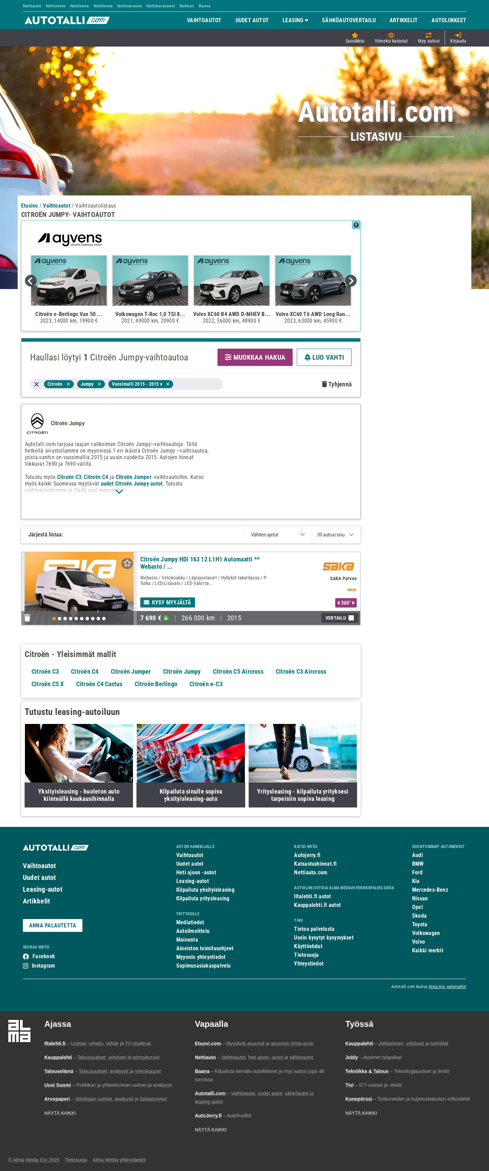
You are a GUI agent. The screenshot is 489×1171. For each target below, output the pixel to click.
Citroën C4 (96, 477)
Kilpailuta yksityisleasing (205, 889)
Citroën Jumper (133, 477)
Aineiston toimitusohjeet (204, 948)
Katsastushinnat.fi (315, 863)
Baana (205, 5)
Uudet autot (39, 877)
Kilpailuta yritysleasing (202, 898)
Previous (31, 281)
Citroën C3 (69, 477)
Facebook (44, 956)
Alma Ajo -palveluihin (447, 986)
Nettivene (79, 5)
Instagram (43, 965)
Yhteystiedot (308, 963)
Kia (416, 881)
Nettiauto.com (310, 872)
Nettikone (103, 5)
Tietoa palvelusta (314, 929)
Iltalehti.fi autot (312, 896)
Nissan (420, 898)
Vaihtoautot (39, 866)
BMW (418, 863)
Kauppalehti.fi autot (317, 905)
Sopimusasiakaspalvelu (203, 965)
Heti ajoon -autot (196, 872)
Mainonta (187, 939)
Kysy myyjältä (168, 602)
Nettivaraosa (129, 5)
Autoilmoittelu (193, 931)
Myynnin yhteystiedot (201, 957)
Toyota (419, 924)
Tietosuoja (306, 955)
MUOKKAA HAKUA (255, 357)
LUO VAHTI (324, 357)
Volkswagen (426, 933)
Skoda (419, 915)
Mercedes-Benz (430, 889)
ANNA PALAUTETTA (52, 925)
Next (351, 281)
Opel (417, 907)
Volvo (418, 941)
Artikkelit (36, 901)
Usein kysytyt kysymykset (323, 937)
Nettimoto (55, 5)
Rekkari (187, 5)
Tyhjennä (337, 384)
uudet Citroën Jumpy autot (132, 483)
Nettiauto (32, 5)
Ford (417, 872)
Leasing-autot (42, 889)
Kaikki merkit (427, 950)
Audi (417, 855)
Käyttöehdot (308, 946)
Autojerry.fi (307, 855)
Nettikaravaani (160, 5)
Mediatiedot (190, 922)
